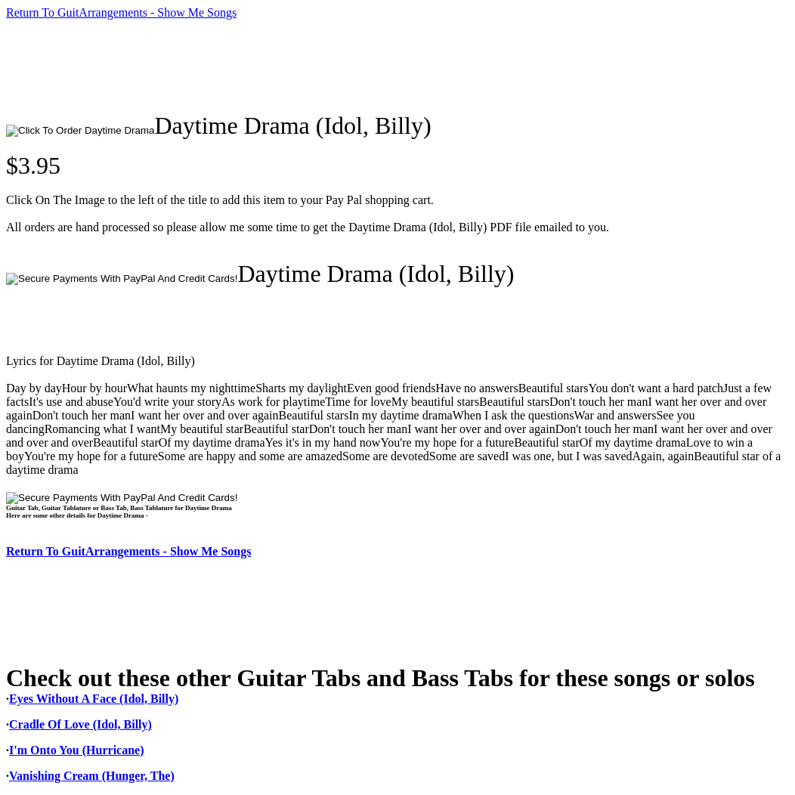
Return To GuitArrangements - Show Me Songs (121, 12)
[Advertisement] (281, 66)
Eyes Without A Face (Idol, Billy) (93, 698)
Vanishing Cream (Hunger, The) (92, 775)
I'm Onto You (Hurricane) (76, 750)
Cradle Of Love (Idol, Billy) (80, 724)
